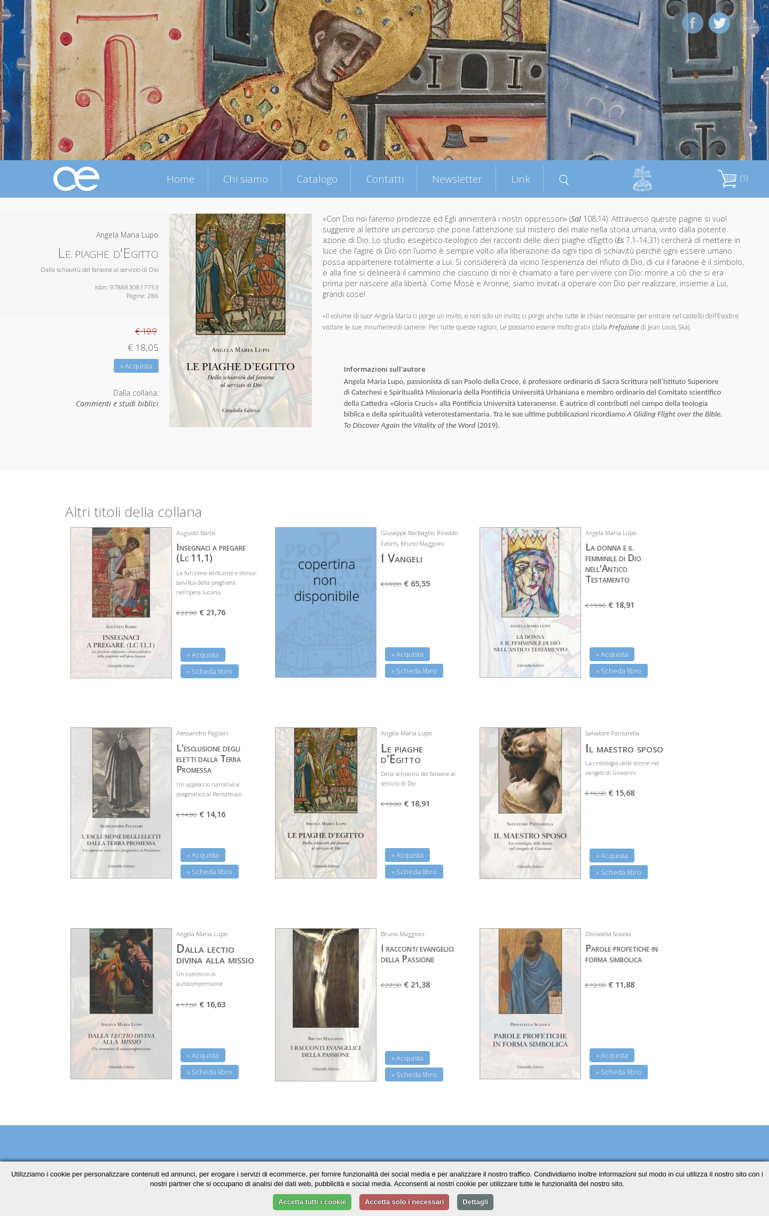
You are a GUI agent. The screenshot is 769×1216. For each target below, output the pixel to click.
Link (520, 178)
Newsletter (457, 178)
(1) (733, 178)
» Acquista (136, 366)
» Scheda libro (209, 671)
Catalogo (317, 178)
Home (180, 178)
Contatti (385, 178)
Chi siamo (245, 178)
